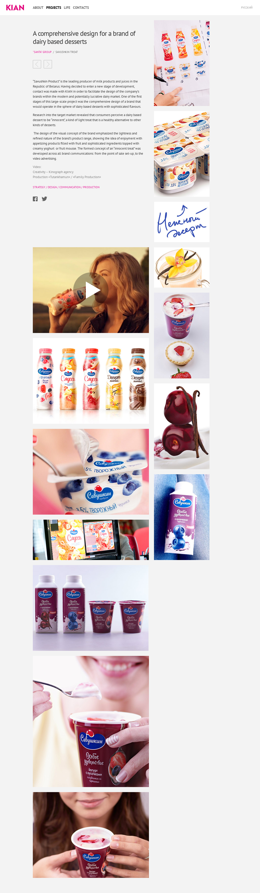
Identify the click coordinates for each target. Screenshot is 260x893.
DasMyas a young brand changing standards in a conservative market (48, 64)
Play (91, 290)
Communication (70, 187)
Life (67, 7)
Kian (15, 7)
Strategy (39, 187)
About (38, 7)
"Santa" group (42, 52)
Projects (53, 7)
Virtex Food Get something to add (37, 64)
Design (52, 187)
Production (91, 187)
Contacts (81, 7)
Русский (246, 7)
